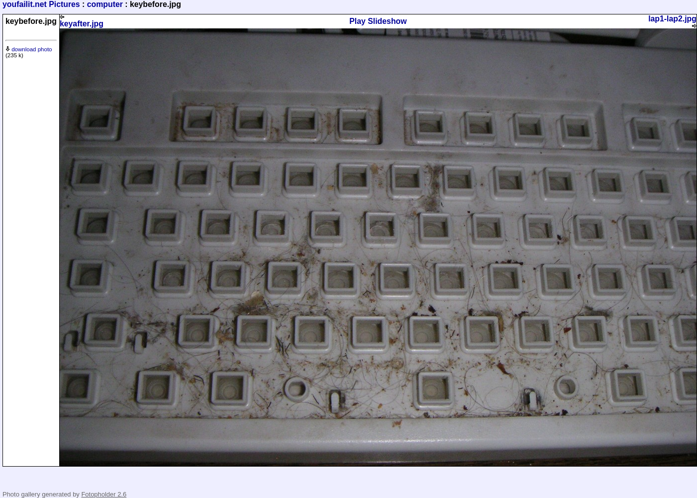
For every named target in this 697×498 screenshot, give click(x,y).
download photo (28, 49)
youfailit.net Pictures (41, 4)
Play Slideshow (377, 21)
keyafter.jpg (81, 21)
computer (105, 4)
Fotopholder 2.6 (103, 494)
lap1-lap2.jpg (672, 21)
